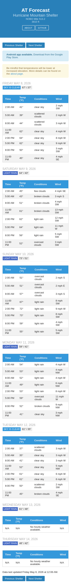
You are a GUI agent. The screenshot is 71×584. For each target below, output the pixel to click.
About (28, 28)
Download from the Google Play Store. (34, 56)
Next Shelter (35, 45)
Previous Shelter (14, 45)
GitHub (42, 28)
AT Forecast (35, 10)
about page (17, 73)
